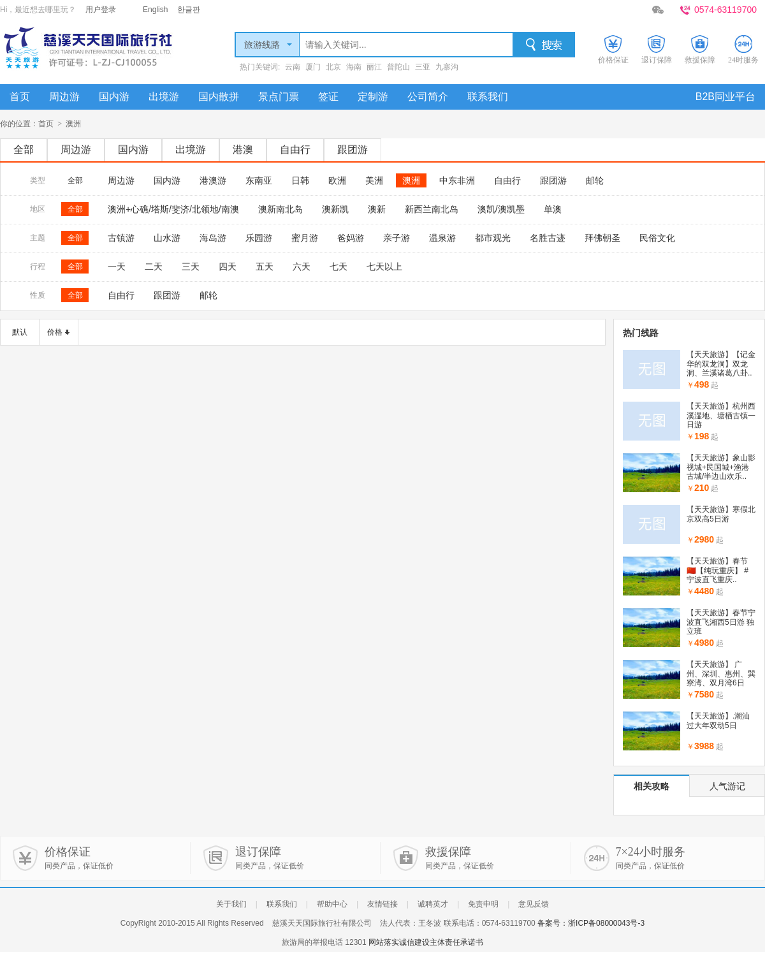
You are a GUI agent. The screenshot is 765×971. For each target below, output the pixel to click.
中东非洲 (457, 180)
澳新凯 (335, 209)
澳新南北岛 (280, 209)
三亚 (422, 66)
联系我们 (487, 96)
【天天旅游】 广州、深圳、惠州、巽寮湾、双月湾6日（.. (721, 678)
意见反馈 (533, 904)
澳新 (377, 209)
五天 (264, 266)
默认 (19, 332)
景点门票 (278, 96)
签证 (328, 96)
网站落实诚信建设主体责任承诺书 (425, 942)
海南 (353, 66)
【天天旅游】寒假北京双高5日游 (721, 514)
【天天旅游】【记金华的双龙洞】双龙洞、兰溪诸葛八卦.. (721, 363)
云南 (292, 66)
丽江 (374, 66)
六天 (301, 266)
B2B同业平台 (725, 96)
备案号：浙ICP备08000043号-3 (591, 923)
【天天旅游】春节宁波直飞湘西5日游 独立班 (721, 622)
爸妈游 (350, 238)
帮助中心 (332, 904)
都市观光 (493, 238)
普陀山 (398, 66)
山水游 (167, 238)
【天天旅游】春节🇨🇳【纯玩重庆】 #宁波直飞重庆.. (717, 570)
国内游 (114, 96)
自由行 (295, 149)
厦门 (313, 66)
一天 (117, 266)
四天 (228, 266)
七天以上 (384, 266)
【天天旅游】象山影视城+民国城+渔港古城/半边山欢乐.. (721, 467)
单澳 (553, 209)
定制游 (373, 96)
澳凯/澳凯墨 (501, 209)
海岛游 (213, 238)
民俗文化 (657, 238)
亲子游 (396, 238)
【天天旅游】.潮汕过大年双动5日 (718, 720)
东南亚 (258, 180)
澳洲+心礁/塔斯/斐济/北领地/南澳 (173, 209)
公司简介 (427, 96)
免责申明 (483, 904)
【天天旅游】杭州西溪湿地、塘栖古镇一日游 (721, 415)
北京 (333, 66)
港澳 (243, 149)
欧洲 (337, 180)
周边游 (64, 96)
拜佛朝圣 (602, 238)
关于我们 (231, 904)
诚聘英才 (433, 904)
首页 (20, 96)
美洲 (374, 180)
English (155, 9)
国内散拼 (218, 96)
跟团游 (352, 149)
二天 (154, 266)
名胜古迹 (547, 238)
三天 (191, 266)
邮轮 (595, 180)
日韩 (300, 180)
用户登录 (100, 9)
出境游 (164, 96)
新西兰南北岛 (431, 209)
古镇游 (121, 238)
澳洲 (411, 180)
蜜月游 (304, 238)
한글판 (188, 9)
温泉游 (442, 238)
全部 (23, 149)
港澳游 (213, 180)
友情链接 (382, 904)
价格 (54, 332)
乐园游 (258, 238)
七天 (338, 266)
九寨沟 (446, 66)
